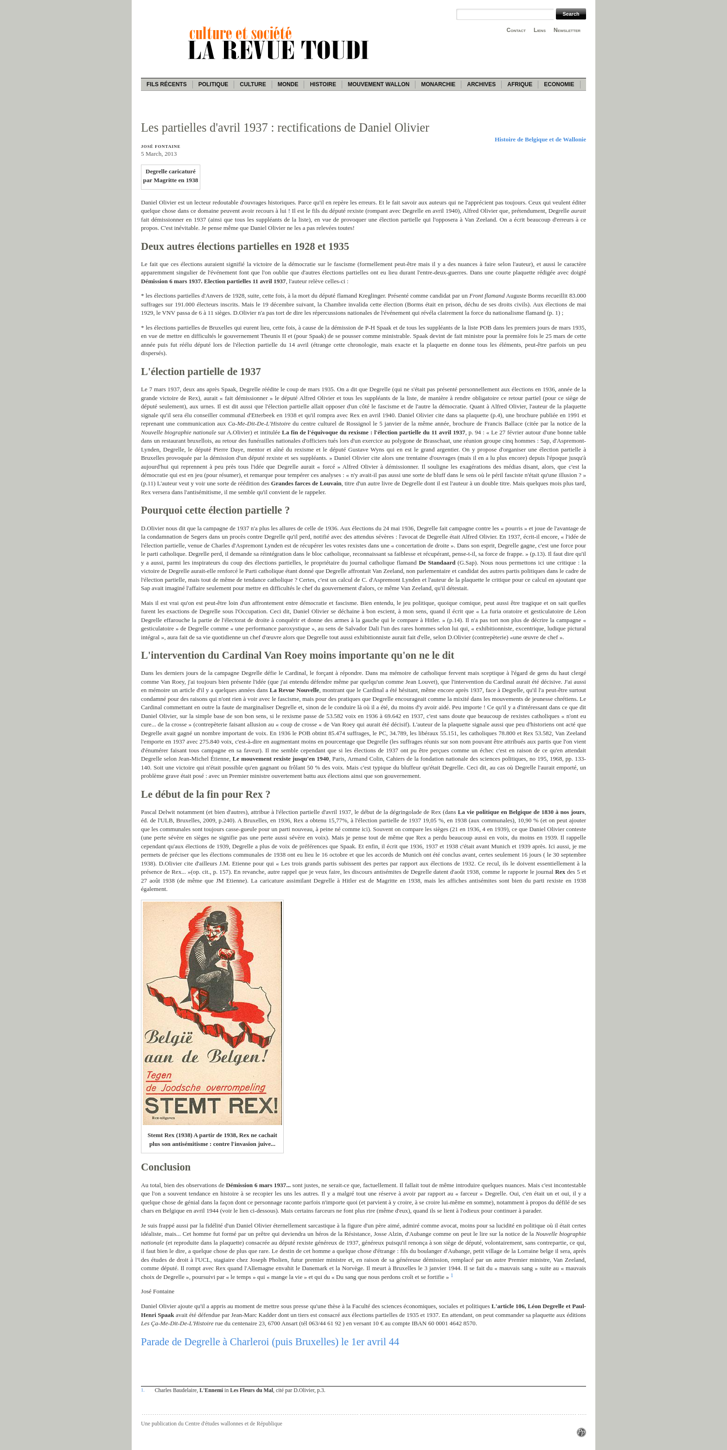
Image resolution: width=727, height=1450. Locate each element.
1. (143, 1390)
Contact (516, 30)
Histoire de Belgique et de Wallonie (540, 139)
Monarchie (438, 84)
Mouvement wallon (378, 84)
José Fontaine (160, 146)
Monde (288, 84)
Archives (481, 84)
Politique (213, 84)
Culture (253, 84)
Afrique (519, 84)
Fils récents (167, 84)
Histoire (323, 84)
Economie (559, 84)
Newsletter (567, 30)
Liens (540, 30)
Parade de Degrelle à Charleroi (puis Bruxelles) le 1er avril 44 (270, 1342)
